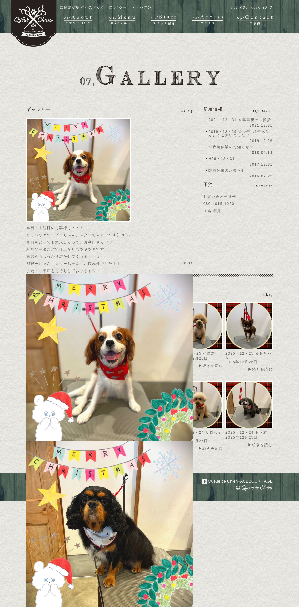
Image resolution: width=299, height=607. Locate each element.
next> (187, 263)
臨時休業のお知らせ (226, 170)
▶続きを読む (210, 366)
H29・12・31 (223, 159)
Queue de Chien (234, 481)
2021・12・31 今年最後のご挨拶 (239, 120)
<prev (32, 263)
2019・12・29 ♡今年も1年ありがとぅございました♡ (239, 133)
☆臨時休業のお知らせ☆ (231, 147)
